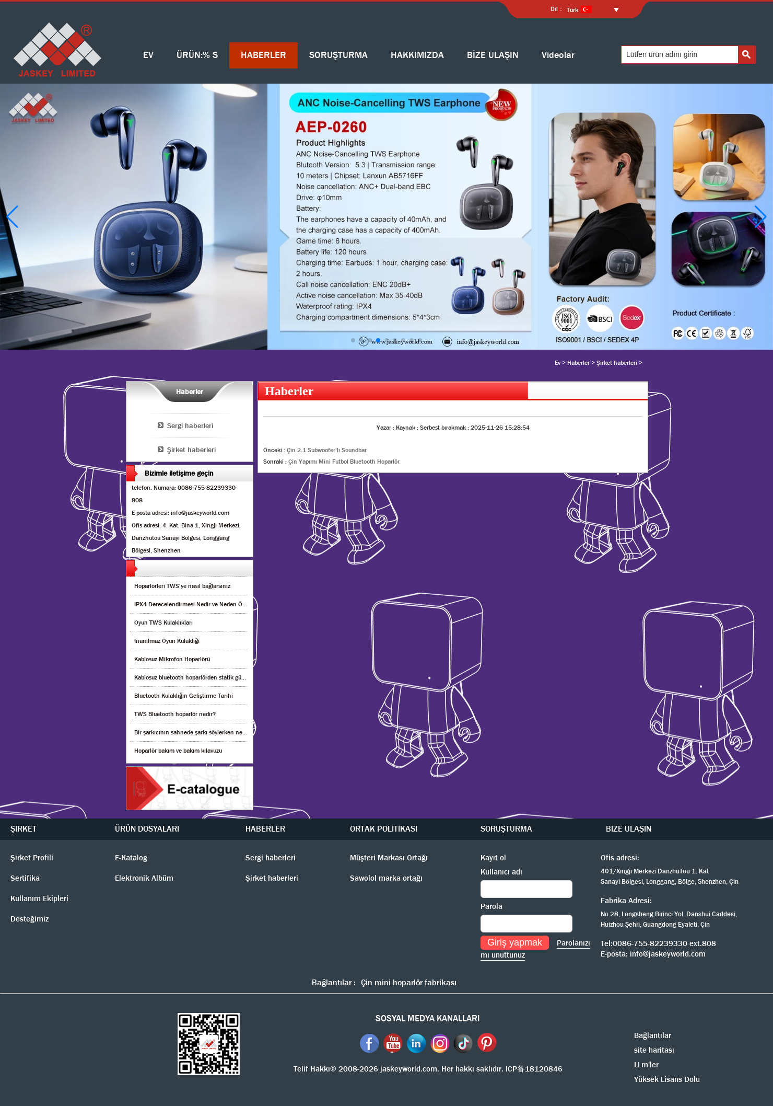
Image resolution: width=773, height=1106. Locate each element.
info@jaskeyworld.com (668, 954)
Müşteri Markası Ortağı (389, 857)
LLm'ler (646, 1064)
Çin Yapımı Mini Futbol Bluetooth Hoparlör (344, 461)
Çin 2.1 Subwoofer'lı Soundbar (327, 450)
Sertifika (25, 878)
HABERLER (263, 55)
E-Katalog (131, 857)
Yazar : (386, 427)
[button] (353, 340)
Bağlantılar (652, 1035)
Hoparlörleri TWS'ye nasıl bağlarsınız (182, 586)
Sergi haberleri (190, 425)
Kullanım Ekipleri (39, 898)
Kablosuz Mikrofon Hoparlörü (172, 659)
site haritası (654, 1050)
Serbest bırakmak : (445, 427)
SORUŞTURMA (338, 55)
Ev (557, 363)
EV (148, 55)
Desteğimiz (29, 919)
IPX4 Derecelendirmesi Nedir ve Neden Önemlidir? (200, 604)
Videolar (558, 55)
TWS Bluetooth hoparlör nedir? (175, 714)
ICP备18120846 (534, 1069)
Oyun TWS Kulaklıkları (163, 622)
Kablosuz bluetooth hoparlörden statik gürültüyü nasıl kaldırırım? (218, 677)
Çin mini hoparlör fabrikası (408, 982)
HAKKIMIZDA (417, 55)
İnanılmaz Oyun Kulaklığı (167, 641)
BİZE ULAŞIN (493, 55)
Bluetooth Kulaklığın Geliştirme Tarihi (183, 696)
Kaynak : (408, 427)
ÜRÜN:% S (197, 55)
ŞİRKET (23, 828)
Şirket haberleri (616, 363)
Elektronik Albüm (144, 878)
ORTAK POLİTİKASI (383, 828)
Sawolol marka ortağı (386, 878)
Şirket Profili (31, 857)
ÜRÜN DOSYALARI (147, 828)
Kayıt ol (493, 857)
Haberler (578, 363)
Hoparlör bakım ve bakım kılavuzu (178, 750)
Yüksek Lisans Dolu (667, 1079)
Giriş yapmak (514, 942)
